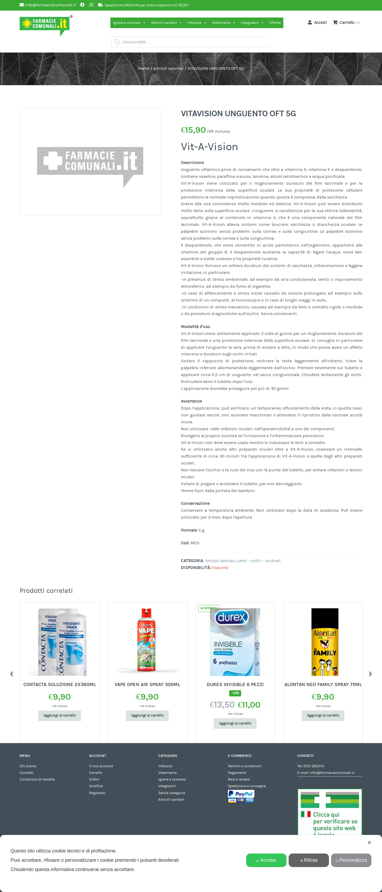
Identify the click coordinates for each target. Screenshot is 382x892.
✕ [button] (369, 842)
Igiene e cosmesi (129, 23)
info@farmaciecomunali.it (332, 773)
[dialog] (191, 863)
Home (143, 68)
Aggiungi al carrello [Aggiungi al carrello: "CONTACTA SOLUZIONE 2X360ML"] (147, 715)
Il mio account (101, 766)
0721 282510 (313, 766)
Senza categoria (171, 793)
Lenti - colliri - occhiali (259, 560)
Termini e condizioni (244, 766)
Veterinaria (224, 23)
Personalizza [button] (351, 860)
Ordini (94, 779)
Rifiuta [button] (309, 860)
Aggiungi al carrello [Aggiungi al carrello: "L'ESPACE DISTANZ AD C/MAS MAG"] (60, 715)
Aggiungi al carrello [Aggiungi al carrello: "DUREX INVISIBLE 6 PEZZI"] (323, 723)
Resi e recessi (239, 779)
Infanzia (197, 23)
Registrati (97, 793)
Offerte (275, 23)
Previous (11, 672)
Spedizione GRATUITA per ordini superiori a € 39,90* (147, 5)
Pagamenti (237, 773)
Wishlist (96, 786)
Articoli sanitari (166, 23)
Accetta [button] (266, 860)
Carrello (95, 773)
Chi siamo (28, 766)
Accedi (316, 22)
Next (370, 672)
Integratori (252, 23)
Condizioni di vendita (37, 779)
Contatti (26, 773)
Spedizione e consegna (247, 786)
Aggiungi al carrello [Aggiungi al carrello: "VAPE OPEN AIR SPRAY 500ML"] (235, 715)
